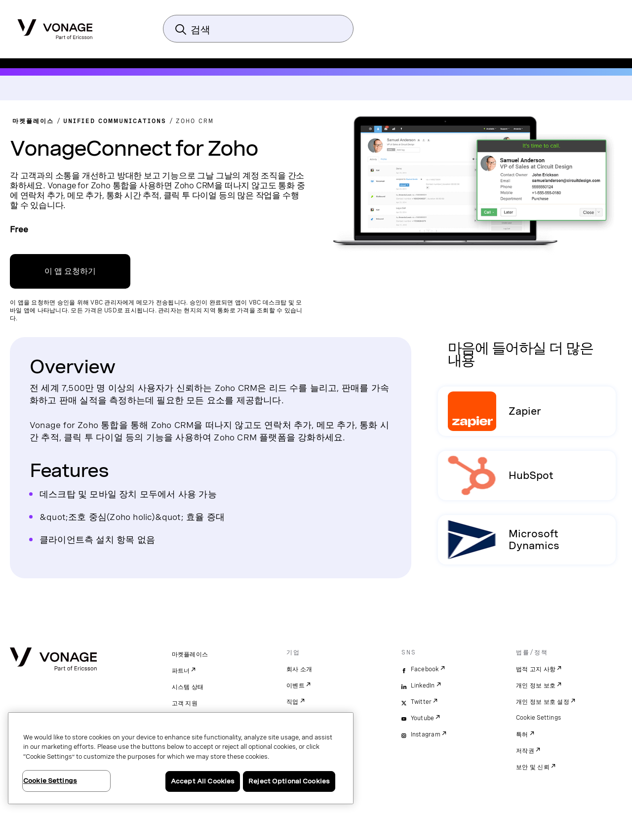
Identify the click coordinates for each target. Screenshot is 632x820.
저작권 (525, 750)
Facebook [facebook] (425, 669)
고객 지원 (185, 703)
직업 (292, 701)
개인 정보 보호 (535, 685)
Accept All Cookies (203, 781)
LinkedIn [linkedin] (423, 685)
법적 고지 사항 (535, 669)
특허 (522, 734)
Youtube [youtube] (422, 718)
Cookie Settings (539, 717)
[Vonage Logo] (55, 26)
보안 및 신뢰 (533, 767)
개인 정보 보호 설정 (542, 701)
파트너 (181, 670)
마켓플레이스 (190, 654)
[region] (181, 758)
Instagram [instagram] (425, 734)
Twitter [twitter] (421, 701)
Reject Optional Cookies (289, 781)
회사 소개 (299, 669)
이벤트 (295, 685)
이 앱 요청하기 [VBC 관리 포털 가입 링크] (70, 271)
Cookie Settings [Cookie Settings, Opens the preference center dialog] (50, 780)
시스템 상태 (188, 687)
